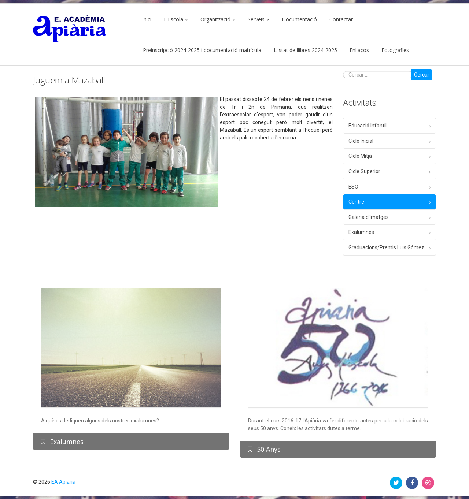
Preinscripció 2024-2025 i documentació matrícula (202, 49)
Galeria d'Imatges (368, 217)
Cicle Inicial (360, 141)
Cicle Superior (364, 171)
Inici (146, 19)
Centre (356, 202)
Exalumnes (361, 232)
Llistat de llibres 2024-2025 (305, 49)
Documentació (299, 19)
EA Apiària (63, 482)
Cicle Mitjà (360, 156)
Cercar (421, 75)
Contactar (341, 19)
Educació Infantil (367, 126)
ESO (353, 187)
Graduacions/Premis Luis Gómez (386, 247)
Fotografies (395, 49)
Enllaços (359, 49)
